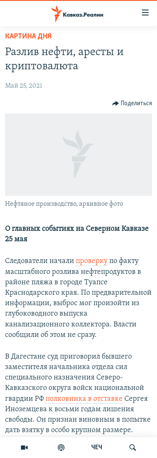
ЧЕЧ (96, 447)
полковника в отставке (84, 399)
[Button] (132, 103)
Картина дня (28, 36)
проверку (92, 261)
